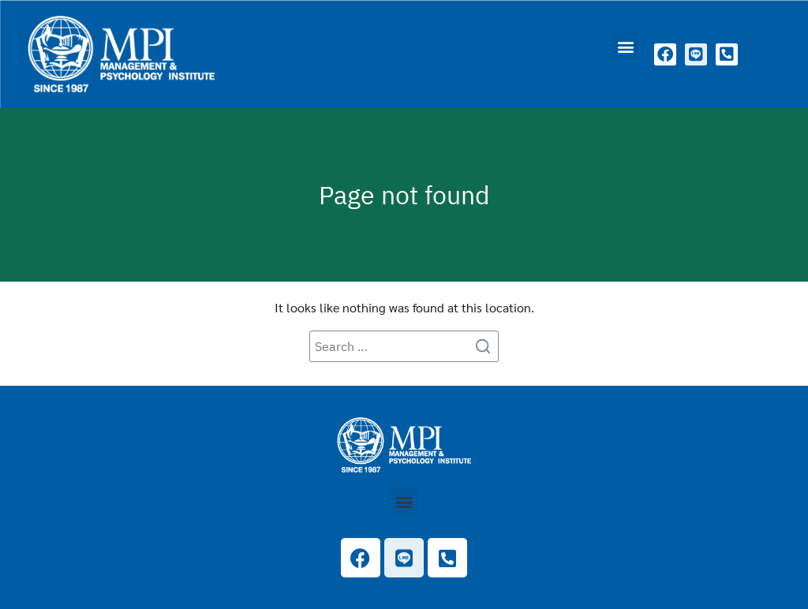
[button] (625, 46)
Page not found (404, 194)
